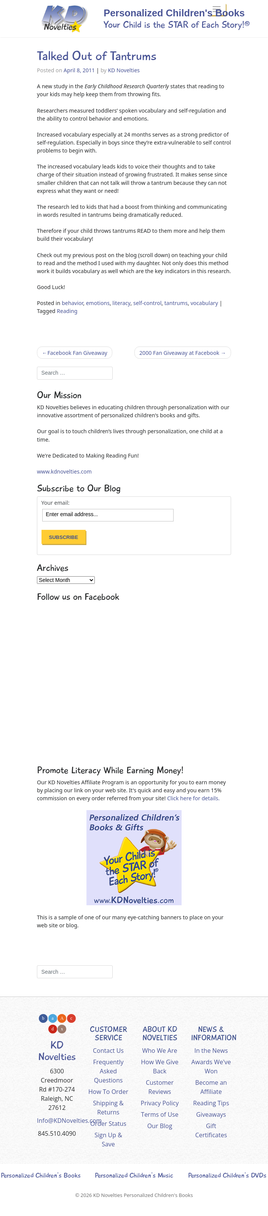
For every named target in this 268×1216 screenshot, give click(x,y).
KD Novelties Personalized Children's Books (143, 1195)
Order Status (108, 1123)
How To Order (108, 1091)
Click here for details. (193, 798)
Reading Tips (211, 1103)
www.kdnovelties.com (64, 471)
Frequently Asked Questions (108, 1071)
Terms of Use (159, 1114)
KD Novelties (124, 70)
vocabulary (204, 303)
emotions (98, 303)
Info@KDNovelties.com (69, 1120)
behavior (72, 303)
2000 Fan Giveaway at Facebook (179, 352)
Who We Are (159, 1050)
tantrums (176, 303)
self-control (147, 303)
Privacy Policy (160, 1103)
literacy (121, 303)
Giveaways (211, 1114)
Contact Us (108, 1050)
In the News (211, 1050)
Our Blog (159, 1126)
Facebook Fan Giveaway (77, 352)
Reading (67, 311)
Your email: (55, 502)
